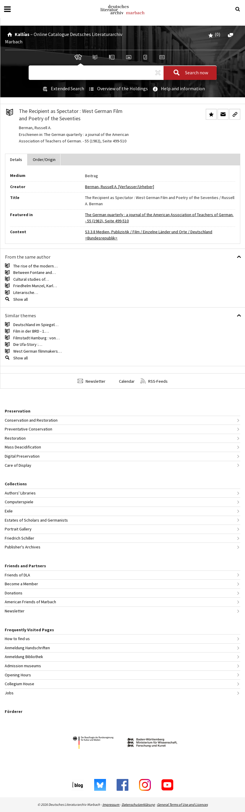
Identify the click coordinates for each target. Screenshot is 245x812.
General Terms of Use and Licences (182, 804)
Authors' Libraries (20, 493)
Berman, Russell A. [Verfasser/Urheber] (119, 186)
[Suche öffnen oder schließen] (237, 9)
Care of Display (18, 465)
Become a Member (21, 583)
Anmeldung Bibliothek (24, 656)
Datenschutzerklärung (138, 804)
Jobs (9, 693)
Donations (13, 593)
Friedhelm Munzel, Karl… (35, 285)
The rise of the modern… (35, 266)
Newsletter (91, 381)
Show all (20, 299)
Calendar (123, 381)
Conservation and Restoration (31, 420)
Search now (189, 73)
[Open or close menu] (7, 9)
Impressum (111, 804)
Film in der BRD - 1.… (31, 331)
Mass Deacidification (23, 447)
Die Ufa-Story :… (27, 344)
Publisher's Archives (22, 547)
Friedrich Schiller (19, 538)
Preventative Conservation (28, 429)
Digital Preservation (22, 456)
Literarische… (25, 292)
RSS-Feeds (154, 381)
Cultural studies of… (31, 279)
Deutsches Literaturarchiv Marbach (122, 9)
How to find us (17, 638)
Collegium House (19, 683)
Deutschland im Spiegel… (35, 324)
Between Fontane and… (34, 272)
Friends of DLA (17, 575)
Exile (9, 511)
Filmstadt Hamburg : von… (36, 338)
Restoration (15, 438)
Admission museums (23, 665)
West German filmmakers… (37, 351)
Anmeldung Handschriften (27, 647)
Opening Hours (18, 675)
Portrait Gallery (18, 529)
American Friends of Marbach (30, 601)
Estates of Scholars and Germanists (36, 520)
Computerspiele (19, 501)
